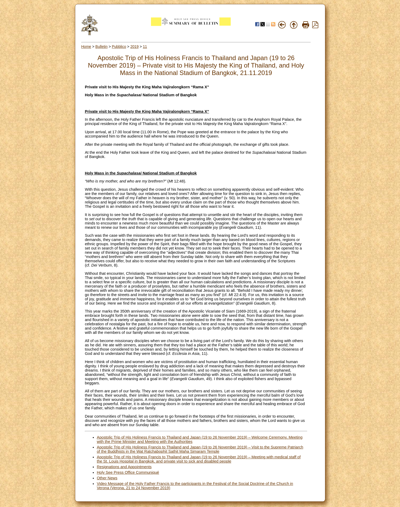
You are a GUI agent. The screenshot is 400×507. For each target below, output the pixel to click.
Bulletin (101, 46)
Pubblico (119, 46)
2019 (134, 46)
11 (145, 46)
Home (86, 46)
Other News (107, 478)
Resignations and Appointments (124, 467)
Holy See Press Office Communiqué (128, 472)
